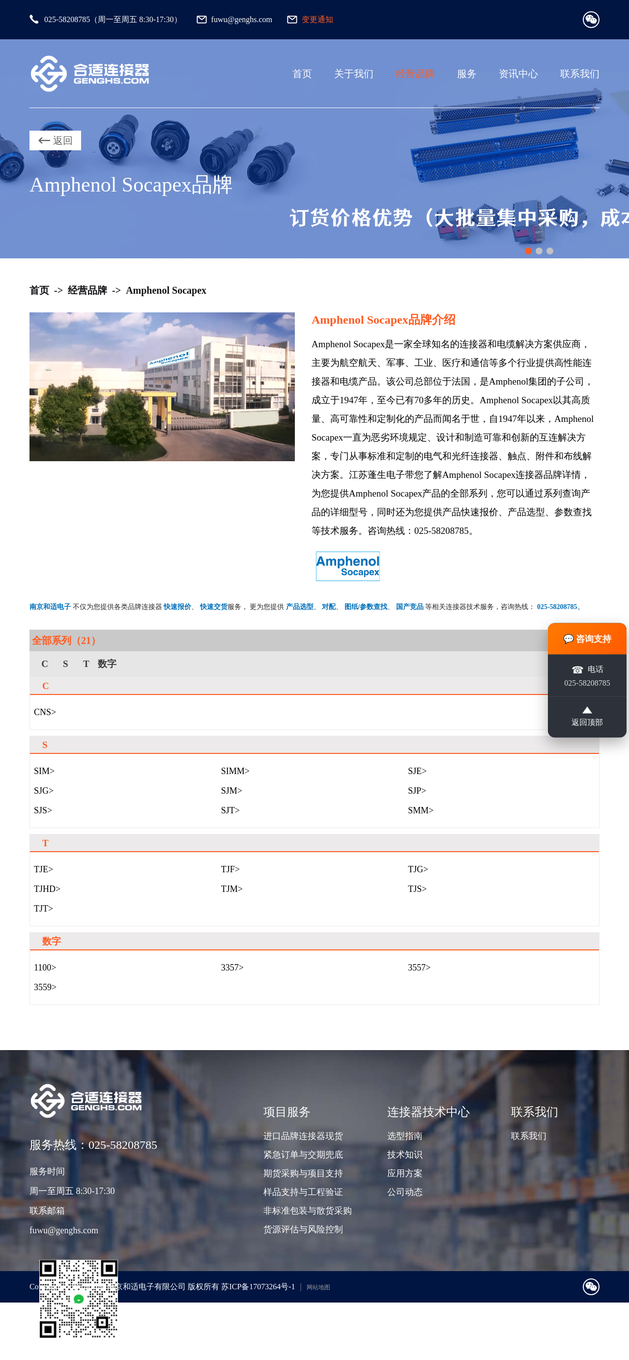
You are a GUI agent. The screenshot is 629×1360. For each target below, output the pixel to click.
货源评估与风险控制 (303, 1229)
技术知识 (405, 1155)
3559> (45, 987)
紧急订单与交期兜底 (303, 1155)
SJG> (44, 791)
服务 (467, 73)
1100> (45, 967)
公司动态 (405, 1192)
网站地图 (318, 1287)
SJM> (231, 791)
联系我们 (580, 73)
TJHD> (47, 889)
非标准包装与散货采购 (307, 1211)
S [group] (65, 664)
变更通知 (317, 19)
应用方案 (405, 1173)
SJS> (43, 810)
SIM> (44, 771)
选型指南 (405, 1136)
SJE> (417, 771)
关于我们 (353, 73)
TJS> (417, 889)
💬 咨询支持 (587, 638)
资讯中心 (518, 73)
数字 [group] (107, 664)
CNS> (45, 712)
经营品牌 (415, 73)
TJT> (43, 909)
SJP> (417, 791)
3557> (419, 967)
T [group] (86, 664)
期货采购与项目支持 (303, 1173)
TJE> (43, 869)
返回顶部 (587, 716)
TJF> (230, 869)
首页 (302, 73)
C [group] (44, 664)
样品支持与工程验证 (303, 1192)
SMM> (420, 810)
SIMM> (235, 771)
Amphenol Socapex (166, 290)
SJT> (230, 810)
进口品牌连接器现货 (303, 1136)
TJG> (418, 869)
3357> (232, 967)
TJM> (232, 889)
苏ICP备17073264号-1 (258, 1286)
